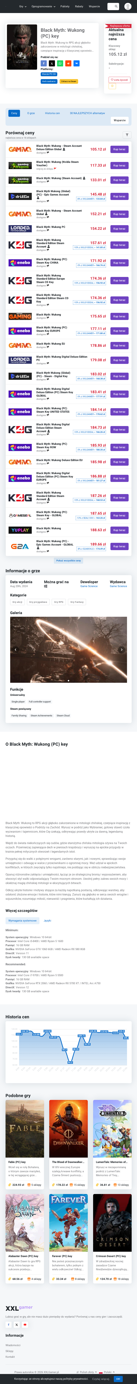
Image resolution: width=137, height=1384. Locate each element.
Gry (22, 6)
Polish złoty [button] (87, 1372)
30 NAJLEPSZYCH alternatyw (87, 113)
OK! (118, 1379)
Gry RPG (59, 602)
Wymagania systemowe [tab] (22, 920)
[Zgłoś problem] (112, 86)
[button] (127, 6)
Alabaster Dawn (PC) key (23, 1256)
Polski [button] (107, 1372)
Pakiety (64, 6)
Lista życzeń (119, 79)
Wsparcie (94, 6)
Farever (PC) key (62, 1256)
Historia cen (52, 113)
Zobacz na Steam (68, 81)
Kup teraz (119, 149)
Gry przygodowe (38, 602)
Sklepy (9, 1351)
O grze (31, 113)
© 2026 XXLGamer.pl (46, 1372)
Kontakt (10, 1356)
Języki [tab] (47, 920)
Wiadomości (13, 1345)
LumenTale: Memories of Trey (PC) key (111, 1162)
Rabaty (79, 6)
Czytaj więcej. (101, 1379)
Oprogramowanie (43, 6)
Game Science (89, 586)
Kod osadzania (48, 81)
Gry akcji (17, 602)
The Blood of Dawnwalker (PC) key (67, 1162)
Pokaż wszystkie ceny (68, 560)
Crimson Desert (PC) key (111, 1256)
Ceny (14, 113)
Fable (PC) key (17, 1162)
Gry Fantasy (77, 602)
